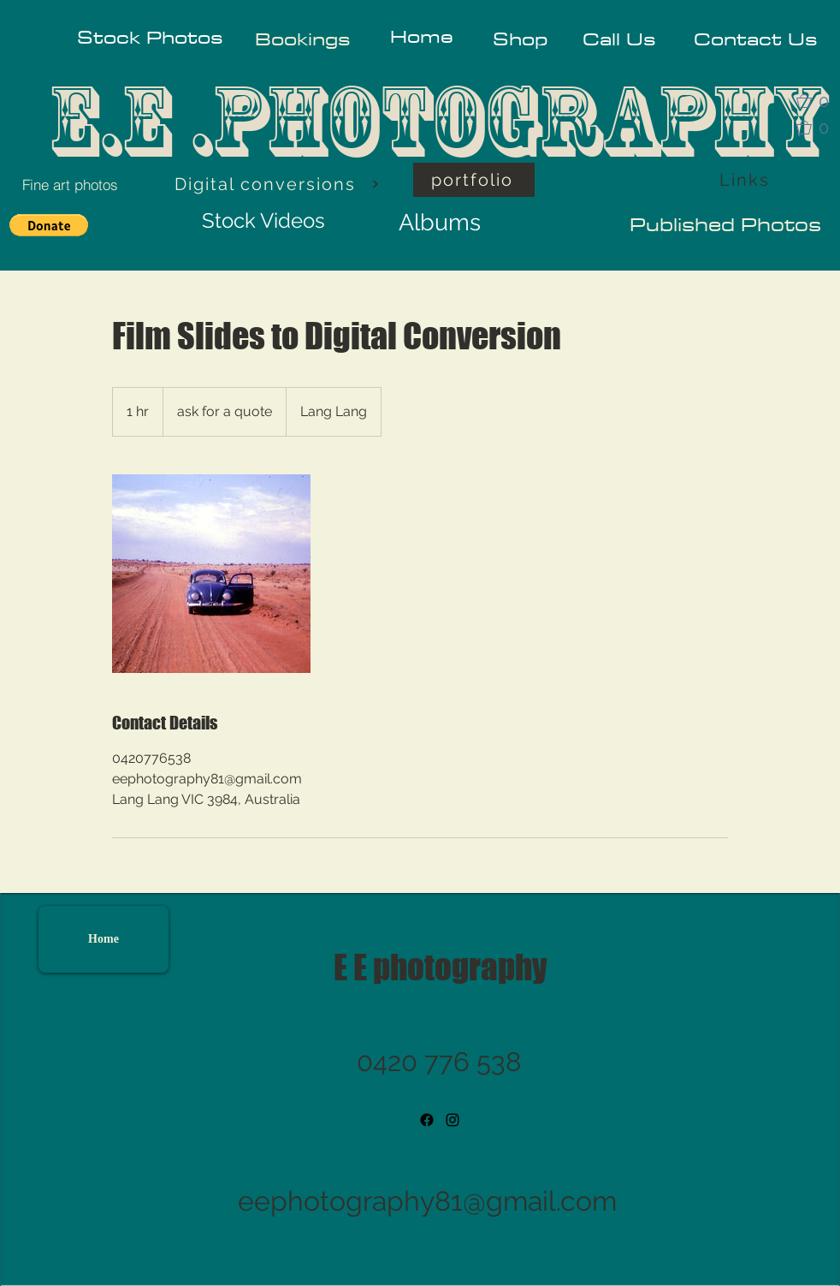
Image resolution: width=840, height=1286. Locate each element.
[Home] (421, 36)
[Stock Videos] (263, 221)
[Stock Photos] (149, 37)
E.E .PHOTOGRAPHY (437, 120)
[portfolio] (474, 180)
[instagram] (452, 1119)
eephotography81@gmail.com (427, 1201)
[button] (817, 101)
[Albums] (439, 222)
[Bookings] (302, 39)
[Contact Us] (755, 39)
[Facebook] (426, 1119)
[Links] (746, 180)
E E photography (440, 967)
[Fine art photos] (70, 184)
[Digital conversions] (277, 184)
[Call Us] (618, 39)
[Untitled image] (211, 573)
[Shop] (520, 39)
